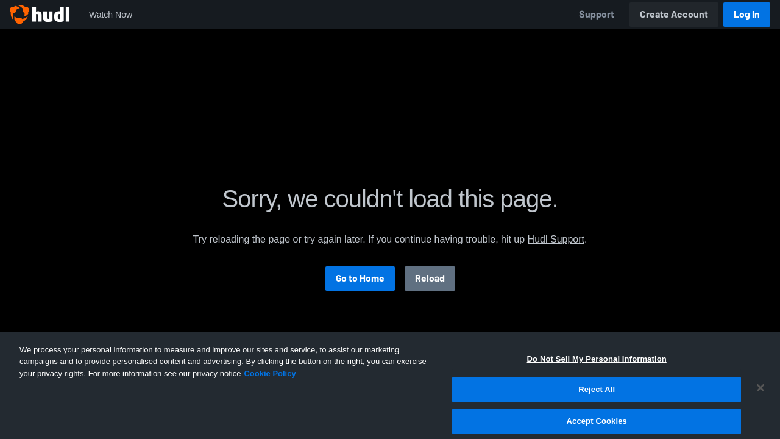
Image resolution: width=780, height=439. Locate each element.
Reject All (596, 424)
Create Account (674, 14)
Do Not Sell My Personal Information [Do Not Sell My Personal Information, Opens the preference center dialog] (597, 393)
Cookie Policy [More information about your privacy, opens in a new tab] (270, 408)
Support (596, 14)
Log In (747, 14)
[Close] (760, 422)
